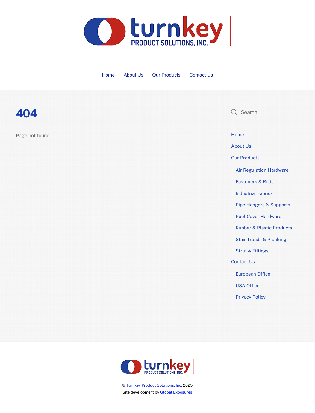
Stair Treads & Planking (261, 239)
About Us (133, 75)
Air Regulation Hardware (262, 170)
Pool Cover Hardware (258, 216)
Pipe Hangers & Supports (263, 204)
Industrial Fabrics (254, 193)
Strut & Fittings (252, 250)
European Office (253, 273)
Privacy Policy (251, 296)
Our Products (166, 75)
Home (108, 75)
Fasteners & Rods (255, 181)
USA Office (248, 285)
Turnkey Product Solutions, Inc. (154, 385)
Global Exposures (176, 392)
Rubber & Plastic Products (264, 227)
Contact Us (201, 75)
